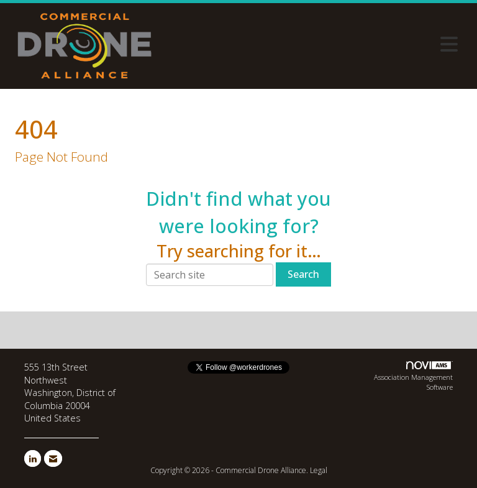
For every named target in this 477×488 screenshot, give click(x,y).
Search (303, 274)
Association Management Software (413, 376)
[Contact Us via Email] (53, 458)
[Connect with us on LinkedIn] (32, 458)
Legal (318, 470)
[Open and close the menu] (312, 44)
